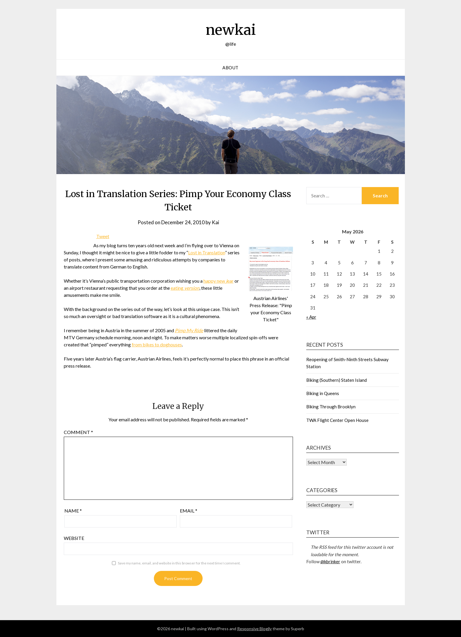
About (230, 67)
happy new (214, 281)
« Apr (311, 317)
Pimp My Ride (189, 330)
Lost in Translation (206, 252)
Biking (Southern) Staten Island (336, 380)
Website (74, 538)
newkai (231, 30)
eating (177, 288)
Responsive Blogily (254, 628)
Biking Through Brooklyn (331, 406)
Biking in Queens (322, 393)
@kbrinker (330, 561)
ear (230, 281)
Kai (215, 222)
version (191, 288)
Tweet (102, 236)
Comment (78, 432)
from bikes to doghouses (157, 344)
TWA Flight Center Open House (337, 420)
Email (188, 510)
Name (73, 510)
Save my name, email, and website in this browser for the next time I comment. (179, 563)
